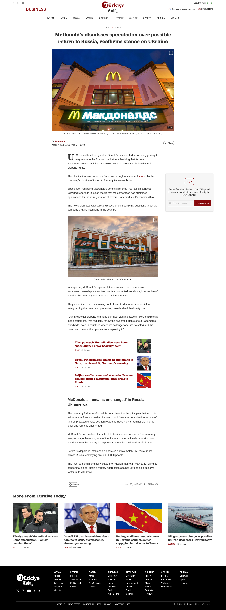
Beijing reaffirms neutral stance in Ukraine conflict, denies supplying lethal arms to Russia (104, 379)
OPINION (161, 18)
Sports (77, 350)
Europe (73, 576)
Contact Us (88, 604)
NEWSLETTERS (205, 9)
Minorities (58, 590)
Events (148, 586)
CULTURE (133, 18)
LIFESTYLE (119, 18)
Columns (184, 576)
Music (147, 583)
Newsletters (74, 604)
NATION (63, 18)
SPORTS (147, 18)
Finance (111, 579)
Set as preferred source (181, 9)
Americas (93, 579)
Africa (91, 576)
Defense (57, 579)
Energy (111, 583)
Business (118, 27)
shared (142, 176)
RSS (128, 604)
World (77, 367)
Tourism (112, 586)
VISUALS (175, 18)
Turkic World (75, 579)
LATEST (50, 18)
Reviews (149, 594)
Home (107, 27)
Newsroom (60, 141)
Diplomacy (58, 583)
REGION (76, 18)
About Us (61, 604)
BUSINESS (103, 18)
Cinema (148, 579)
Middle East (75, 583)
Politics (57, 576)
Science (129, 594)
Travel (129, 586)
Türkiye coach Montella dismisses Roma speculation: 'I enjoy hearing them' (101, 344)
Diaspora (58, 586)
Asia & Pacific (95, 583)
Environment (132, 583)
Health (129, 579)
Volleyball (165, 583)
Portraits (149, 590)
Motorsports (167, 586)
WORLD (89, 18)
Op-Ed (182, 579)
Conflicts (93, 586)
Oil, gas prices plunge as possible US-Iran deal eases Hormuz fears (190, 538)
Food (128, 590)
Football (164, 576)
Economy (112, 576)
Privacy (107, 604)
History (148, 576)
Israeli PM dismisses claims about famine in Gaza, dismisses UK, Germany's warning (104, 361)
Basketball (166, 579)
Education (130, 576)
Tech (110, 590)
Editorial (183, 583)
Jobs (99, 604)
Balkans (74, 586)
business (36, 9)
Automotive (113, 594)
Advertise (119, 604)
